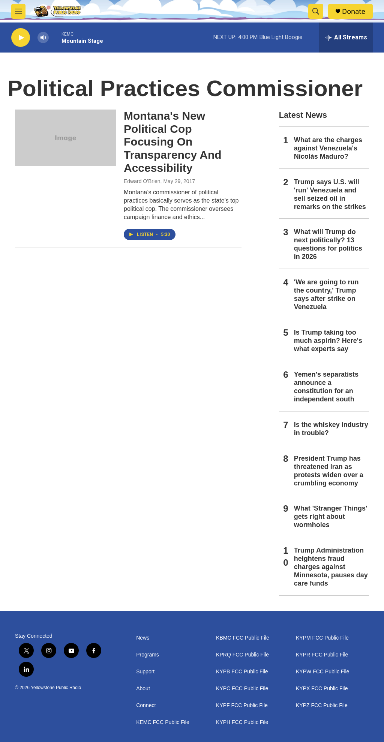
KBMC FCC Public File (242, 638)
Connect (146, 705)
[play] (21, 37)
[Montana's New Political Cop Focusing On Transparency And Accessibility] (65, 138)
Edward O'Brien (142, 181)
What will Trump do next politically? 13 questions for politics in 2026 (328, 244)
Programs (147, 655)
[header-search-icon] (315, 11)
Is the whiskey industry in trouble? (331, 429)
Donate (353, 11)
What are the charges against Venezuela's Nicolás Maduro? (328, 148)
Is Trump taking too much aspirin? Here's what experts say (328, 341)
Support (145, 671)
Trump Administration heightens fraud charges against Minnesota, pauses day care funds (331, 567)
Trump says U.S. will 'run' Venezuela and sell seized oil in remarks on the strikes (330, 194)
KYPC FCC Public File (242, 688)
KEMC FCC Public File (162, 722)
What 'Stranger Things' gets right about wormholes (331, 517)
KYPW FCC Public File (322, 671)
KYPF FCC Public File (242, 705)
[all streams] (346, 38)
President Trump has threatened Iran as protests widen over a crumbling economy (328, 471)
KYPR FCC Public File (322, 655)
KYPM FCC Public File (322, 638)
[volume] (43, 37)
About (143, 688)
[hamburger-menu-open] (18, 11)
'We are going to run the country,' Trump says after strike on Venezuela (326, 294)
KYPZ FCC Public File (322, 705)
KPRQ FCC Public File (242, 655)
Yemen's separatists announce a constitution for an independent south (326, 387)
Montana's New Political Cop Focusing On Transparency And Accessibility (173, 142)
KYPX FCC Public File (322, 688)
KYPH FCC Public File (242, 722)
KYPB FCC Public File (242, 671)
